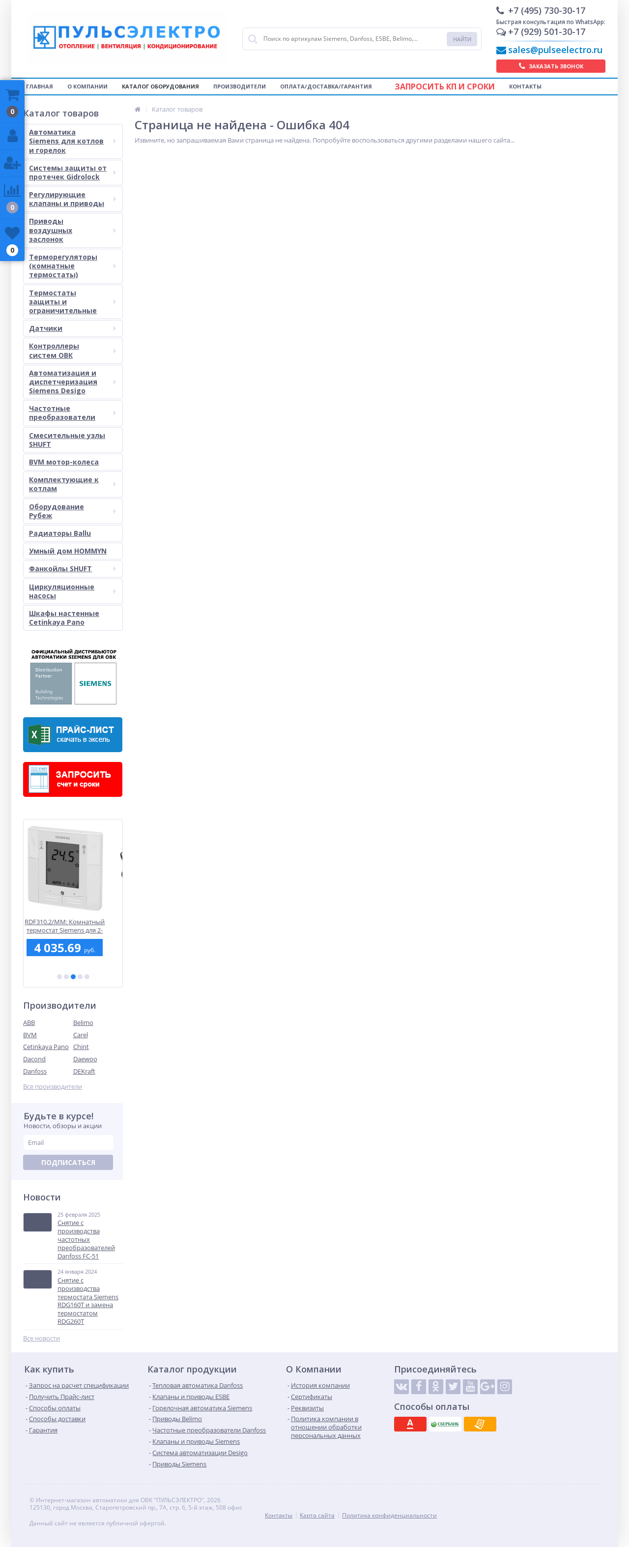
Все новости (41, 1338)
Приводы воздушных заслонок (72, 229)
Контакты (525, 86)
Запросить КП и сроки (445, 86)
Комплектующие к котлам (72, 484)
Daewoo (85, 1058)
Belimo (83, 1022)
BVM (30, 1034)
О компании (87, 86)
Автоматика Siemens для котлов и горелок (72, 140)
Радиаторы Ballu (60, 533)
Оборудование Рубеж (72, 511)
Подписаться (68, 1162)
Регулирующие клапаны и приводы (72, 199)
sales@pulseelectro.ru (555, 50)
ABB (29, 1022)
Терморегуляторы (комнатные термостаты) (72, 265)
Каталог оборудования (160, 86)
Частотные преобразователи (72, 413)
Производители (239, 86)
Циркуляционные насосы (72, 591)
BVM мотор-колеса (64, 462)
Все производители (52, 1086)
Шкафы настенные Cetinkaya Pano (64, 618)
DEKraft (84, 1071)
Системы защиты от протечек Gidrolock (72, 172)
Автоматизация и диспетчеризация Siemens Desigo (72, 381)
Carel (80, 1034)
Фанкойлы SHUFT (72, 568)
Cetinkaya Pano (46, 1046)
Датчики (72, 328)
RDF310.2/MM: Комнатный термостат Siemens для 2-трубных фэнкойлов (73, 926)
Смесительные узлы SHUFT (67, 440)
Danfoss (35, 1071)
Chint (81, 1046)
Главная (39, 86)
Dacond (34, 1058)
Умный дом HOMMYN (68, 550)
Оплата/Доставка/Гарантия (326, 86)
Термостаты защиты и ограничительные (72, 301)
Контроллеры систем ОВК (72, 350)
